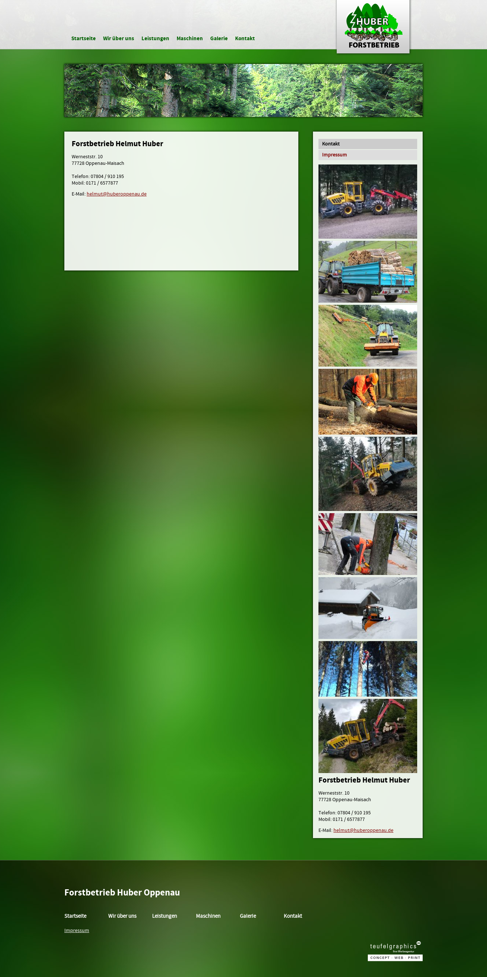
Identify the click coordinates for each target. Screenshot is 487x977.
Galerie (219, 38)
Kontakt (245, 38)
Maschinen (190, 38)
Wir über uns (118, 38)
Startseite (83, 38)
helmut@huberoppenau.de (117, 194)
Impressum (334, 155)
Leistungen (155, 38)
